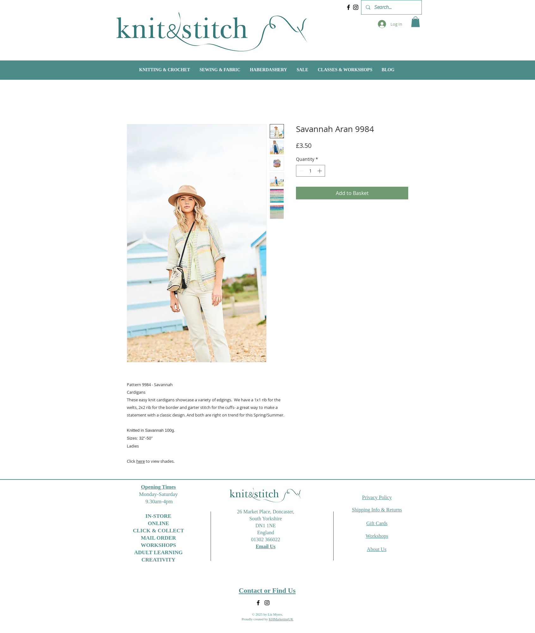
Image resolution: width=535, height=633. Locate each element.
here (140, 461)
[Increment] (320, 170)
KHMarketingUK (281, 619)
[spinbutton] (310, 170)
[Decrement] (301, 170)
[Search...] (391, 7)
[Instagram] (355, 7)
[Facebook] (348, 7)
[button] (415, 21)
